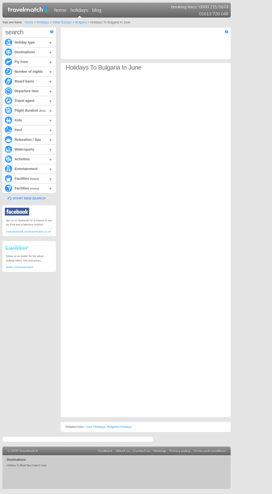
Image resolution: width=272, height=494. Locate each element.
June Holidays (95, 427)
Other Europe (61, 22)
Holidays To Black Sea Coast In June (27, 465)
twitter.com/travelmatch (19, 267)
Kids (28, 120)
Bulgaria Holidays (119, 427)
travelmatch (28, 9)
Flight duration (28, 110)
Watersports (28, 149)
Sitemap (159, 451)
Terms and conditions (210, 451)
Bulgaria (81, 22)
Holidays (79, 10)
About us (123, 451)
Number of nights (28, 71)
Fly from (28, 61)
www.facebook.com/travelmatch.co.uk (28, 231)
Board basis (28, 81)
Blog (96, 10)
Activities (28, 158)
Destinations (28, 51)
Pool (28, 129)
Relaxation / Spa (28, 139)
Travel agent (28, 100)
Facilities (28, 178)
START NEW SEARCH (29, 198)
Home (60, 10)
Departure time (28, 90)
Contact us (141, 451)
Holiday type (28, 42)
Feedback (105, 451)
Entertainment (28, 168)
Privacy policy (179, 451)
